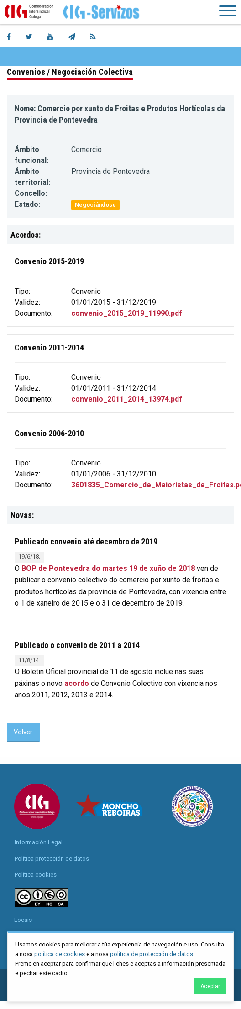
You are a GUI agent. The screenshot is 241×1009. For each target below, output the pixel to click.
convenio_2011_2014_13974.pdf (126, 399)
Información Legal (39, 842)
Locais (23, 919)
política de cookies (59, 954)
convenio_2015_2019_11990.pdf (126, 313)
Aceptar (210, 986)
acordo (76, 683)
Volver (23, 732)
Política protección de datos (52, 858)
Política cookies (36, 874)
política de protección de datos (151, 954)
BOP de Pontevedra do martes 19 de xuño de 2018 (108, 568)
